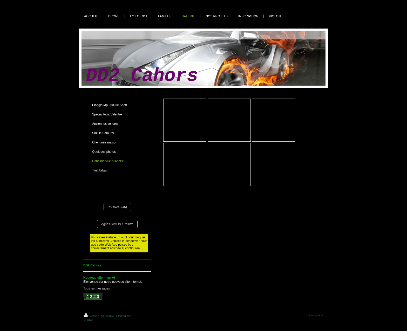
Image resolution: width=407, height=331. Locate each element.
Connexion (316, 315)
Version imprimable (99, 316)
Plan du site (123, 316)
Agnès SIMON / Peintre (117, 224)
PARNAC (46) (117, 207)
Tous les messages (96, 288)
